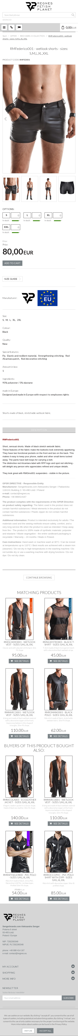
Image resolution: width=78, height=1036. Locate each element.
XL (48, 215)
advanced (7, 20)
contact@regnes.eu (18, 953)
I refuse (28, 1030)
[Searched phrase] (39, 15)
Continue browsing (39, 577)
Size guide (10, 278)
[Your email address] (32, 997)
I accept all (45, 1030)
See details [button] (20, 661)
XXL (6, 227)
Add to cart (12, 263)
